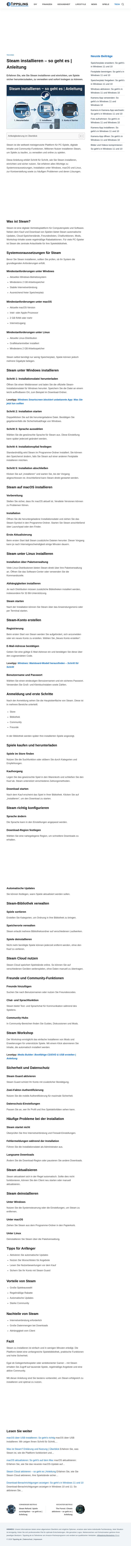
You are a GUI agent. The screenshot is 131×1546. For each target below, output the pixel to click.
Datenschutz (27, 1539)
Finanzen (47, 4)
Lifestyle (80, 4)
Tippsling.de (17, 1539)
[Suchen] (123, 4)
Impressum (38, 1539)
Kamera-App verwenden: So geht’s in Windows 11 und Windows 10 (105, 101)
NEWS (94, 4)
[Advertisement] (65, 28)
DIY (35, 4)
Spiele (105, 4)
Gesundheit (63, 4)
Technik (118, 4)
